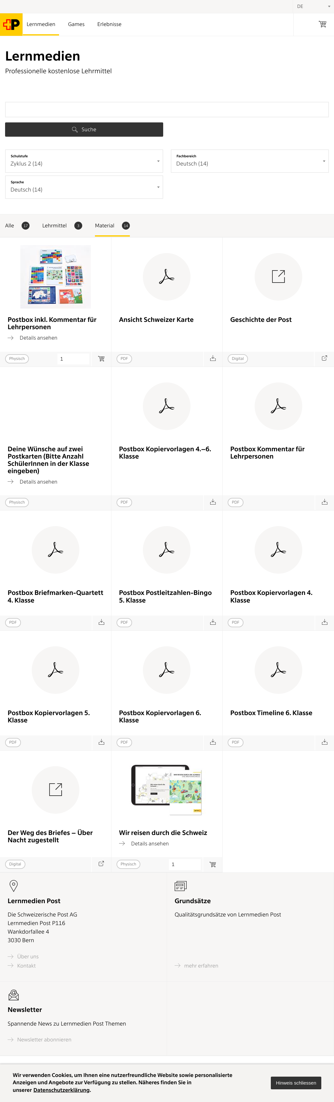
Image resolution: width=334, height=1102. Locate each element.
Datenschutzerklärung (61, 1090)
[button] (296, 1083)
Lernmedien (41, 24)
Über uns (23, 957)
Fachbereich (186, 156)
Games (76, 24)
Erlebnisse (109, 24)
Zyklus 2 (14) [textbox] (26, 163)
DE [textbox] (300, 6)
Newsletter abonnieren (39, 1040)
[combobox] (84, 161)
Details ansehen (32, 338)
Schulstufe (19, 156)
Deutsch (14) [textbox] (192, 163)
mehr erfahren (196, 965)
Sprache (17, 182)
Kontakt (22, 965)
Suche (84, 129)
